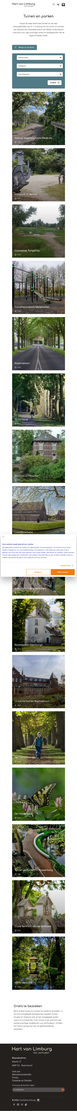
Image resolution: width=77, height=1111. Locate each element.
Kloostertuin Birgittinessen (30, 588)
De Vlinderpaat (24, 814)
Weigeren (38, 572)
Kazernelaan (22, 363)
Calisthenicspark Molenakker (32, 307)
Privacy (15, 1077)
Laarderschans (24, 532)
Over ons (16, 1071)
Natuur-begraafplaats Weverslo (33, 138)
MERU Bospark (23, 982)
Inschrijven (62, 1089)
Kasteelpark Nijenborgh (29, 645)
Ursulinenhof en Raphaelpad (32, 701)
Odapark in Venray (26, 194)
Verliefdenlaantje (25, 757)
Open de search (54, 4)
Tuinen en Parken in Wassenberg (34, 870)
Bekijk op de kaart (24, 47)
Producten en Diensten (22, 1080)
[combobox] (40, 57)
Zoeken (53, 83)
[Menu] (58, 5)
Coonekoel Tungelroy (27, 250)
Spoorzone (21, 419)
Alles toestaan (62, 572)
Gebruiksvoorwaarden (21, 1074)
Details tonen (66, 565)
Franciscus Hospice (26, 476)
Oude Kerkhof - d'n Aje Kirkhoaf (33, 926)
